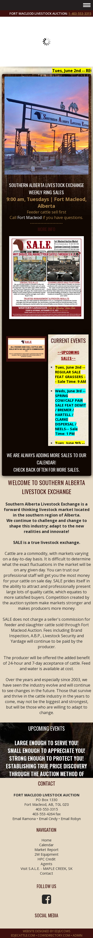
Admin (77, 935)
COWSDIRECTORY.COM (54, 935)
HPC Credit (46, 859)
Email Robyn (71, 818)
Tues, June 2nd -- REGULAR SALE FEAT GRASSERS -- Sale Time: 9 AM (70, 374)
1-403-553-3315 (79, 13)
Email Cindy (48, 818)
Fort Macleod (29, 217)
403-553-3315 (46, 809)
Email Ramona (24, 818)
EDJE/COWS (62, 931)
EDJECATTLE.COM (23, 935)
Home (46, 840)
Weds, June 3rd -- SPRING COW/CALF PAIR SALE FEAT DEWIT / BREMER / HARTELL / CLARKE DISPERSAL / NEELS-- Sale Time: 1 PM (70, 412)
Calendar (46, 844)
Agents (46, 863)
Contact (46, 873)
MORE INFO (46, 229)
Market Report (46, 849)
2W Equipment (46, 854)
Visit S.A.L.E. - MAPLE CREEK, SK (46, 868)
